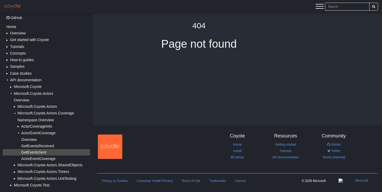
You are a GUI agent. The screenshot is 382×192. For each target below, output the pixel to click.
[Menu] (320, 7)
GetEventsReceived (37, 146)
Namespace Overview (36, 120)
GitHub (14, 18)
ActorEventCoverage (38, 159)
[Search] (373, 7)
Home (11, 27)
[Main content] (237, 102)
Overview (21, 100)
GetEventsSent (33, 152)
